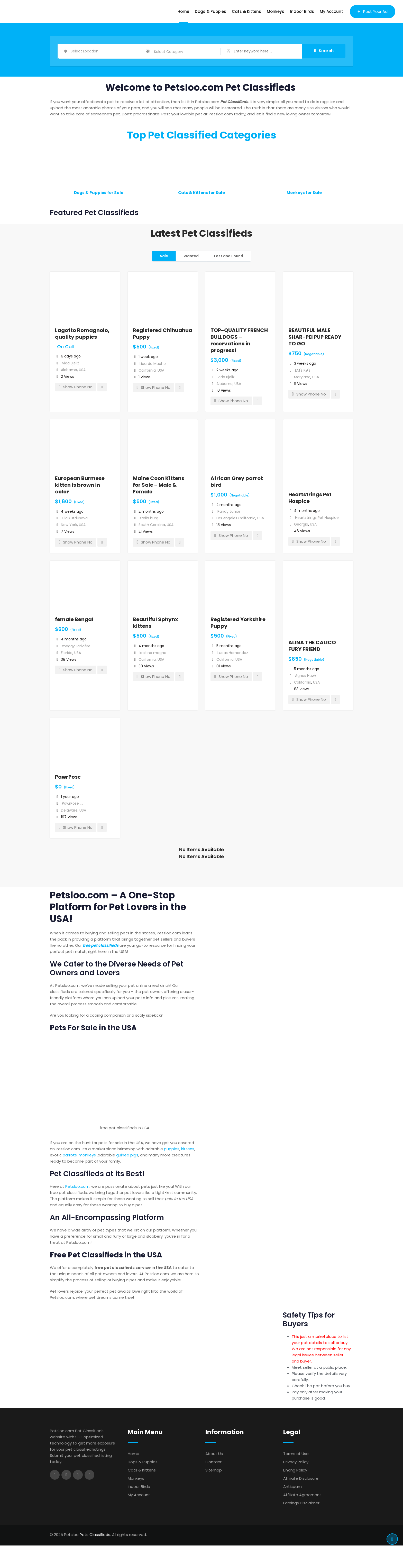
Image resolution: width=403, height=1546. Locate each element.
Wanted (191, 256)
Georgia (301, 524)
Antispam (292, 1487)
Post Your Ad (373, 11)
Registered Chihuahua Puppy (162, 334)
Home (183, 11)
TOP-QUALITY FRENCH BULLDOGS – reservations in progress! (239, 340)
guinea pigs (127, 1155)
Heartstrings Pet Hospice (310, 498)
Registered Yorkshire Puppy (237, 623)
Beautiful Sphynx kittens (155, 623)
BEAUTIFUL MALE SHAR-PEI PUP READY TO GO (314, 337)
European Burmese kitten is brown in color (80, 485)
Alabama (69, 370)
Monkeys (275, 11)
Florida (66, 653)
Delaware (69, 810)
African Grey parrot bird (236, 482)
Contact (213, 1462)
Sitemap (213, 1470)
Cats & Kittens (246, 11)
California (147, 370)
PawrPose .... (72, 803)
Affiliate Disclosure (300, 1478)
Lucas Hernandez (232, 653)
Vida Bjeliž (70, 363)
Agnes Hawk (305, 676)
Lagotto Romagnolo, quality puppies (82, 334)
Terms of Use (296, 1454)
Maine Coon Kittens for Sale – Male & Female (158, 485)
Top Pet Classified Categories (201, 135)
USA (82, 370)
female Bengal (74, 619)
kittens (187, 1149)
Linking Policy (295, 1470)
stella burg (149, 518)
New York (69, 525)
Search (324, 51)
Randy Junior (228, 511)
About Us (214, 1454)
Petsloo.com (77, 1187)
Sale (164, 256)
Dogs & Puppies (210, 11)
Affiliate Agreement (302, 1495)
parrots (70, 1155)
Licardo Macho (153, 364)
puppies (171, 1149)
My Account (331, 11)
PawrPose (68, 777)
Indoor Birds (302, 11)
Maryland (302, 377)
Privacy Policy (295, 1462)
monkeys (87, 1155)
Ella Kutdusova (75, 518)
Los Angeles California (235, 518)
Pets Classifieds (95, 1535)
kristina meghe (153, 653)
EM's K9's (302, 370)
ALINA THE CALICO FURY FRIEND (312, 646)
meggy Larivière (76, 646)
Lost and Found (228, 256)
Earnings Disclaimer (301, 1503)
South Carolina (152, 525)
